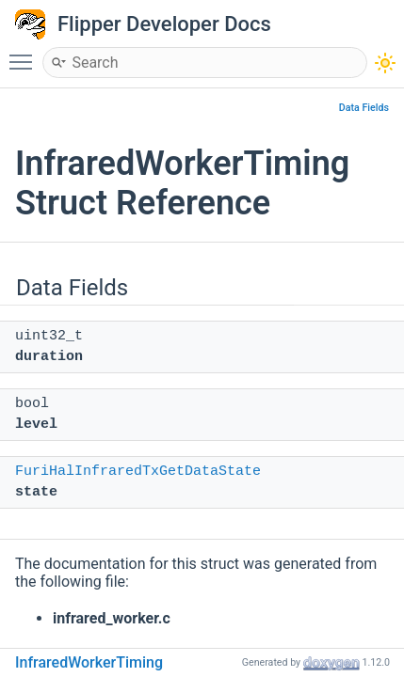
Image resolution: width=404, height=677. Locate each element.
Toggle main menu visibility (25, 53)
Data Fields (364, 108)
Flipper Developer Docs (164, 24)
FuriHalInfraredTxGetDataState (138, 472)
